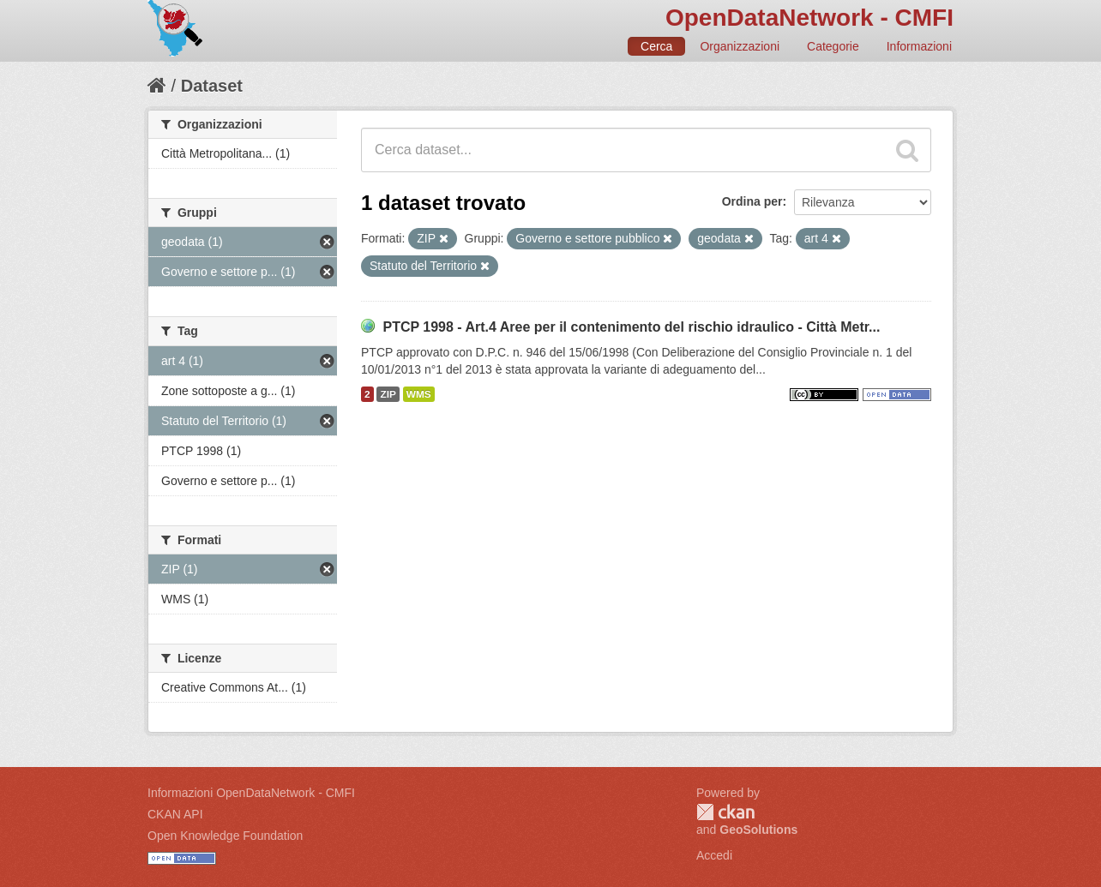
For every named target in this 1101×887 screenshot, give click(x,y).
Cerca (656, 46)
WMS (418, 394)
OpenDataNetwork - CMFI (809, 17)
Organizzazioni (739, 46)
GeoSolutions (758, 829)
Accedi (714, 855)
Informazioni (919, 46)
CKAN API (175, 814)
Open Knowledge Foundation (225, 835)
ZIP (387, 394)
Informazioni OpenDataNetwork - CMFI (251, 793)
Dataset (212, 85)
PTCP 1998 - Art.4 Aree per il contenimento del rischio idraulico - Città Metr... (631, 327)
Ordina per (752, 201)
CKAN (725, 812)
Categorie (833, 46)
